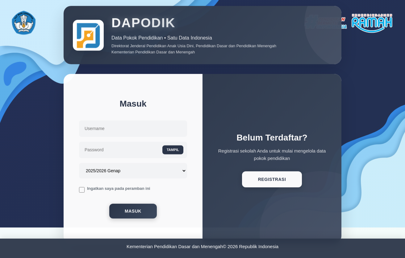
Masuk (133, 212)
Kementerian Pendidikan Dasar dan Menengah (175, 246)
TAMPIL (173, 150)
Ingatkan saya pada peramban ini (118, 189)
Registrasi (272, 180)
